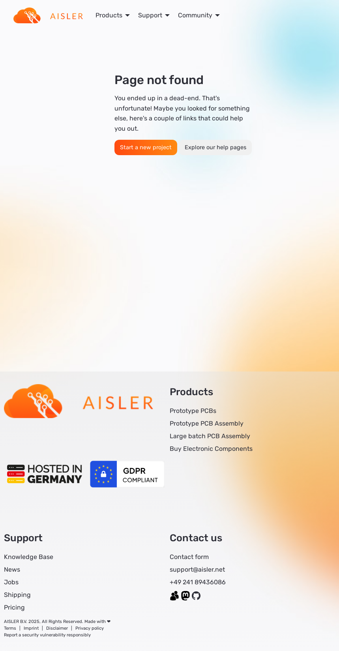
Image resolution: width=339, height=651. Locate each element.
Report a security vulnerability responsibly (47, 635)
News (12, 569)
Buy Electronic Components (211, 448)
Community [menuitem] (195, 15)
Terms (10, 628)
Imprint (31, 628)
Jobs (11, 582)
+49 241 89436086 (198, 582)
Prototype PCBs (193, 411)
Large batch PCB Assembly (210, 436)
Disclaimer (57, 628)
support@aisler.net (197, 569)
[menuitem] (48, 15)
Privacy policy (89, 628)
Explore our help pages (215, 147)
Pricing (14, 607)
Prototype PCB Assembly (206, 423)
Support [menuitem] (150, 15)
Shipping (17, 594)
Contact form (189, 557)
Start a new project (146, 147)
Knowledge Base (28, 557)
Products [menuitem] (109, 15)
